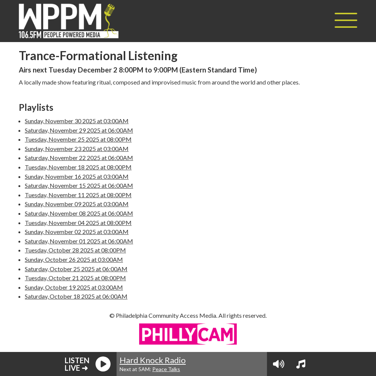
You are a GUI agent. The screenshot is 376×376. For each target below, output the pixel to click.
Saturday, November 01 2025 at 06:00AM (79, 241)
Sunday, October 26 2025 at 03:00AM (74, 259)
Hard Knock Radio (153, 360)
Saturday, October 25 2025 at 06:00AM (76, 268)
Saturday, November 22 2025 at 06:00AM (79, 157)
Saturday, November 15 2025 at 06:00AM (79, 185)
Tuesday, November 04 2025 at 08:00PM (78, 222)
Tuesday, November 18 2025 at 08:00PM (78, 167)
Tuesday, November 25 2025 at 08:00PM (78, 139)
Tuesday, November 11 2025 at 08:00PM (78, 194)
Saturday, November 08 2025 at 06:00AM (79, 213)
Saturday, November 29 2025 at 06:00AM (79, 130)
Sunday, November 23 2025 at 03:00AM (77, 148)
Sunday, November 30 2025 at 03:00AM (77, 120)
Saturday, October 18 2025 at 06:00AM (76, 296)
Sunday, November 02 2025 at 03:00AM (77, 231)
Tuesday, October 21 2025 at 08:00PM (75, 277)
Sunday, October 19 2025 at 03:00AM (74, 287)
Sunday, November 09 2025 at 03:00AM (77, 203)
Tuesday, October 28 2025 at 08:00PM (75, 250)
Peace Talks (166, 369)
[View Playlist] (300, 364)
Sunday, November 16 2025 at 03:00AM (77, 176)
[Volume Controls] (278, 364)
